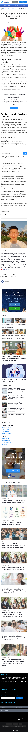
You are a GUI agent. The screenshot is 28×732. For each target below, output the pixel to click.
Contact (16, 723)
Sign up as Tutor (14, 308)
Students (20, 695)
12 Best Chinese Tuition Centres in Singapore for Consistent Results (13, 501)
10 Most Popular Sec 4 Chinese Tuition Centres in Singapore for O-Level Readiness (14, 638)
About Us (23, 5)
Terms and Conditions (7, 726)
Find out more (6, 440)
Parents (4, 520)
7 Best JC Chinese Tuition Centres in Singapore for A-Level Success (13, 568)
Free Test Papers (6, 433)
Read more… (3, 684)
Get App (4, 444)
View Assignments (7, 442)
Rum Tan (11, 22)
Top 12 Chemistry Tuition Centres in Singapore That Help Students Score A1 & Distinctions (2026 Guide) (13, 662)
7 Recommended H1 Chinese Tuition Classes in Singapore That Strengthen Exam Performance (13, 545)
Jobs (20, 723)
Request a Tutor (6, 427)
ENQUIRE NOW (13, 470)
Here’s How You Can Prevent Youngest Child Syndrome (11, 523)
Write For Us (9, 723)
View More (14, 669)
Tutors (15, 274)
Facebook (5, 281)
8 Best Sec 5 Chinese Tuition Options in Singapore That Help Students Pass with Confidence (12, 614)
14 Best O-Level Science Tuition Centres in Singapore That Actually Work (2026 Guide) (14, 591)
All (3, 695)
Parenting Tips (10, 520)
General (4, 498)
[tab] (5, 281)
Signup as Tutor (6, 438)
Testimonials (5, 431)
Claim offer (14, 108)
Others (8, 498)
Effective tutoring (5, 211)
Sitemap (23, 726)
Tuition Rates (15, 5)
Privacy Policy (17, 726)
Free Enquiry (7, 5)
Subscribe (15, 2)
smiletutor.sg (21, 266)
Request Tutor (14, 304)
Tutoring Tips (7, 274)
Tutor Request (23, 2)
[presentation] (18, 715)
